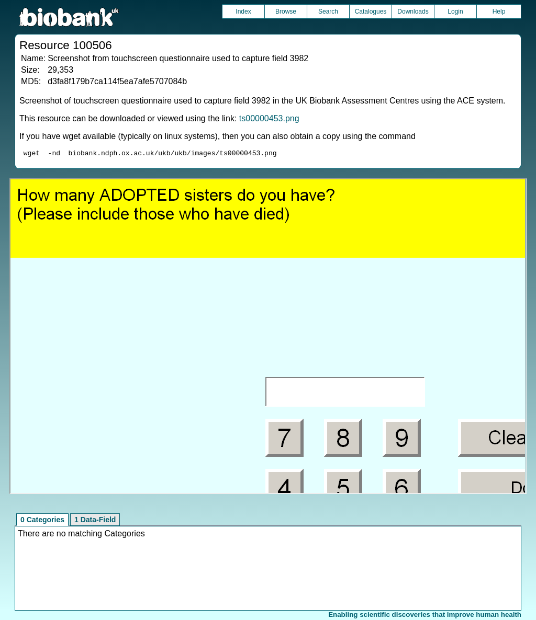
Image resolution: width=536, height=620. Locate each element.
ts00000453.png (269, 118)
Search (328, 11)
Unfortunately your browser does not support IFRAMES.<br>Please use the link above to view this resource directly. (267, 338)
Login (455, 11)
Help (499, 11)
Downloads (412, 11)
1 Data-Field (95, 521)
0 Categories (42, 521)
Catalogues (371, 11)
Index (243, 11)
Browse (285, 11)
